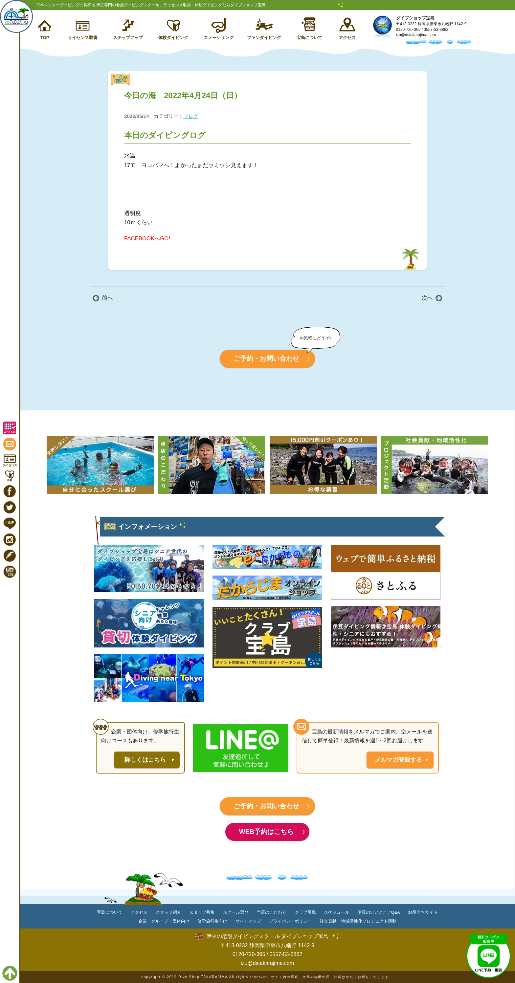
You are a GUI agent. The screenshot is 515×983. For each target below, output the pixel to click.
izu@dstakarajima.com (416, 35)
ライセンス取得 (83, 37)
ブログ (190, 116)
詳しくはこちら (145, 759)
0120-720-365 (408, 29)
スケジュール (336, 912)
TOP (44, 37)
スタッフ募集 (202, 912)
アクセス (347, 37)
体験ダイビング (173, 37)
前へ (107, 298)
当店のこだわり (271, 912)
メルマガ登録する (398, 759)
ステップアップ (128, 37)
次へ (427, 298)
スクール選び (236, 912)
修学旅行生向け (212, 921)
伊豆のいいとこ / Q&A (378, 912)
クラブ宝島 (305, 912)
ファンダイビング (264, 37)
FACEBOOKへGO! (147, 238)
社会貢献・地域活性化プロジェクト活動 (358, 921)
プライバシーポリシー (290, 921)
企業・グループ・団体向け (164, 921)
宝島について (309, 37)
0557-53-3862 (436, 29)
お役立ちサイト (423, 912)
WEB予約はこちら (266, 831)
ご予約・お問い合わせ (266, 358)
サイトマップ (248, 921)
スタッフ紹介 (168, 912)
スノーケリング (219, 37)
